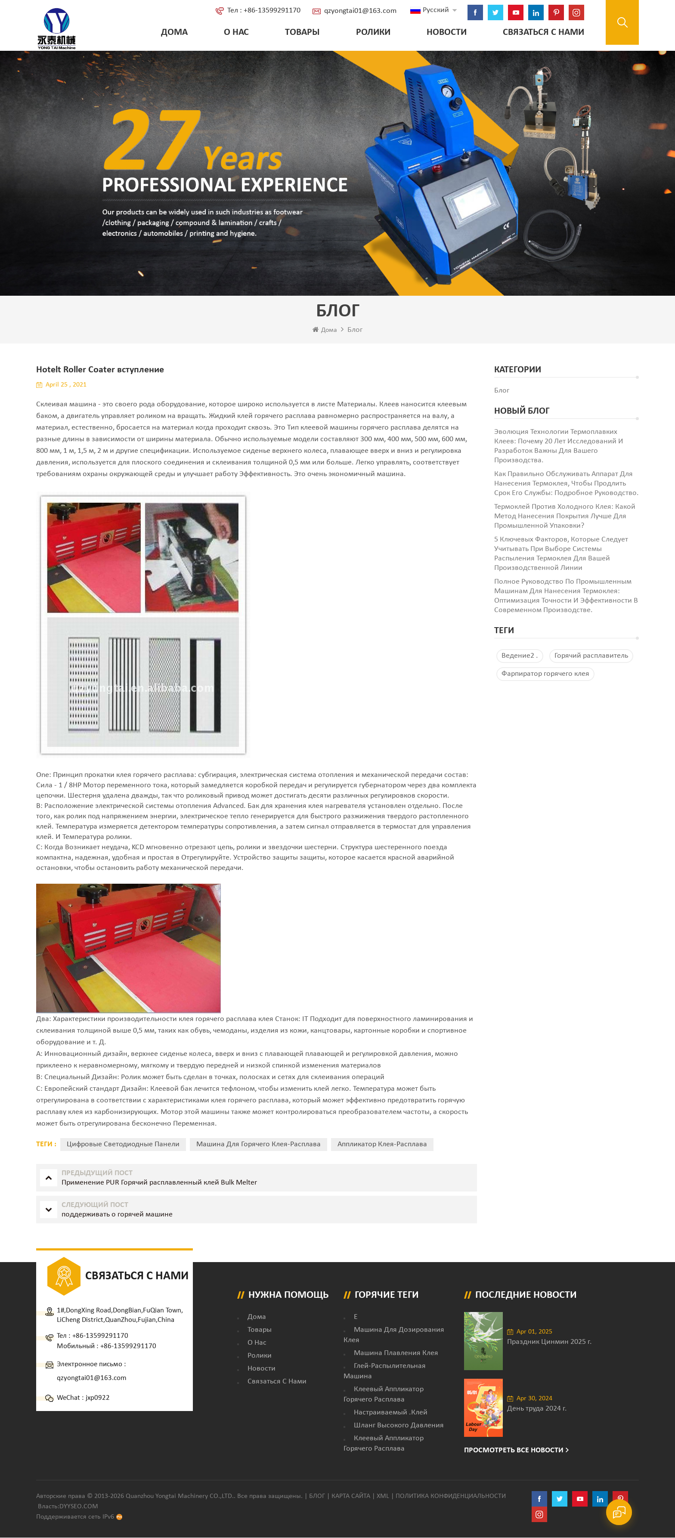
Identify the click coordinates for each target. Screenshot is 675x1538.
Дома (173, 32)
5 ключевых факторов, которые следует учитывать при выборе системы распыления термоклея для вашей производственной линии (561, 554)
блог (501, 391)
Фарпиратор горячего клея (545, 674)
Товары (301, 32)
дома (257, 1317)
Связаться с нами (542, 32)
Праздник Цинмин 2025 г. (549, 1342)
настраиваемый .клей (390, 1413)
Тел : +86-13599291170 (262, 10)
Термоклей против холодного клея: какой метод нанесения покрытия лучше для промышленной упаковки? (564, 516)
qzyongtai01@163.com (359, 11)
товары (260, 1330)
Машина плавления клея (396, 1353)
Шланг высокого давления (399, 1426)
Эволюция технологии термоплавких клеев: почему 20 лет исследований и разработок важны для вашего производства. (558, 446)
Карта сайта (350, 1496)
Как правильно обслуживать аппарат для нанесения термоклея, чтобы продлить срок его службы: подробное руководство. (566, 484)
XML (383, 1496)
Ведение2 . (520, 656)
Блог (317, 1496)
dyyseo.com (78, 1507)
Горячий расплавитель (591, 656)
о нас (235, 32)
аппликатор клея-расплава (382, 1145)
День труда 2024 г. (537, 1409)
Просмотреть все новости (514, 1451)
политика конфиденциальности (451, 1496)
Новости (445, 32)
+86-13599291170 (100, 1336)
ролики (372, 32)
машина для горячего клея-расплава (258, 1145)
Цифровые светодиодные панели (123, 1145)
